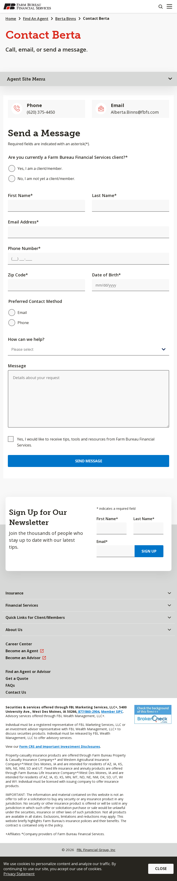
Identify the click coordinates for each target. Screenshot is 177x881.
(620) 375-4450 (41, 112)
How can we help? (26, 339)
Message (17, 365)
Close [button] (161, 868)
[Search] (160, 6)
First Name (20, 195)
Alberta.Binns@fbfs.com (135, 112)
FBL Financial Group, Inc (96, 849)
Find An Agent (35, 18)
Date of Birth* (106, 275)
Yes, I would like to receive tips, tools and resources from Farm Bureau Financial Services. (85, 442)
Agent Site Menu (26, 79)
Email (102, 541)
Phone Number (24, 248)
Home (11, 18)
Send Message (88, 461)
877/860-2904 (88, 711)
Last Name (104, 195)
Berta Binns (65, 18)
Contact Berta (96, 18)
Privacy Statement (19, 873)
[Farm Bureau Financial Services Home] (27, 6)
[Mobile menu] (169, 6)
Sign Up (149, 551)
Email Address (23, 222)
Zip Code (18, 275)
